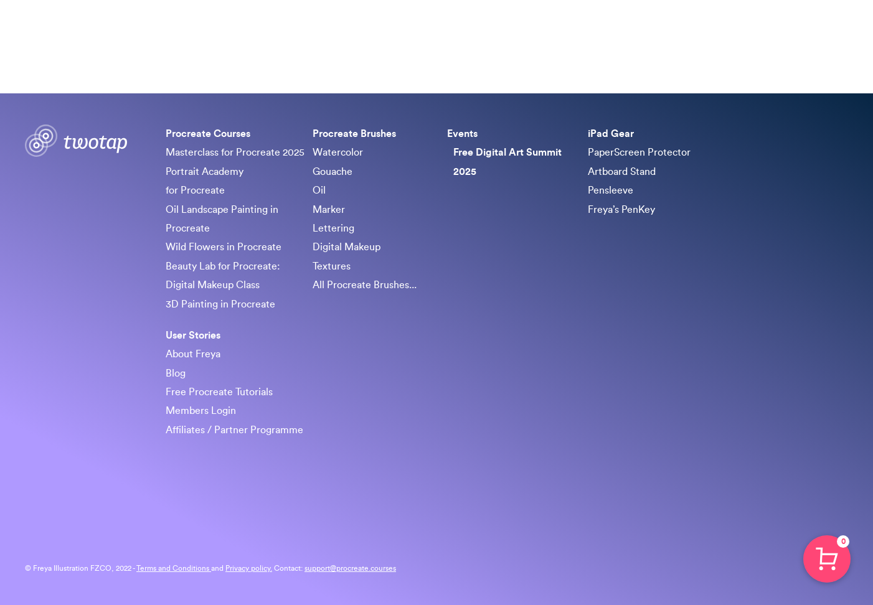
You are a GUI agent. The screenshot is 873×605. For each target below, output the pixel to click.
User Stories (193, 335)
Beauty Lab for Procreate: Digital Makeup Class (223, 275)
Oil (319, 190)
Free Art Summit (629, 31)
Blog (176, 373)
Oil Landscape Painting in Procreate (222, 219)
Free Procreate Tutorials (219, 392)
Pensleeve (610, 190)
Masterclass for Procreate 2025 (235, 152)
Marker (329, 210)
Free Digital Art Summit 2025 (507, 162)
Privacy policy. (248, 568)
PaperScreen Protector (639, 152)
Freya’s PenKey (621, 210)
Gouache (332, 172)
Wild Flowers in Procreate (223, 247)
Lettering (333, 228)
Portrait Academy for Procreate (204, 181)
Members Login (201, 411)
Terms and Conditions (173, 568)
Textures (332, 266)
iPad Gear (705, 31)
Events (462, 134)
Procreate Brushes (535, 31)
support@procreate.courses (350, 568)
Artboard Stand (622, 172)
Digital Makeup (346, 247)
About (756, 31)
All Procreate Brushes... (365, 285)
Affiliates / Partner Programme (234, 430)
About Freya (193, 354)
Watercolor (338, 152)
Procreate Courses (436, 31)
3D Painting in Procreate (220, 304)
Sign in (829, 31)
